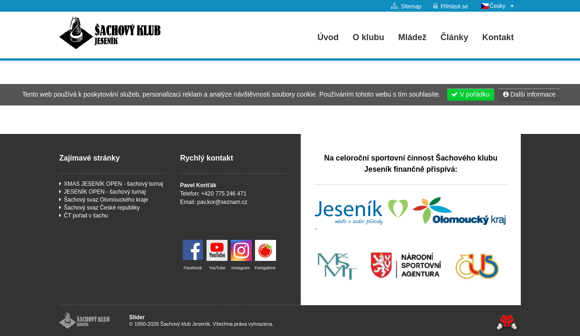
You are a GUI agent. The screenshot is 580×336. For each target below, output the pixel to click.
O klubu (368, 37)
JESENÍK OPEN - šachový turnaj (104, 192)
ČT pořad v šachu (86, 215)
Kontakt (498, 37)
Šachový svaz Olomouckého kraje (106, 199)
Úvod (109, 32)
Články (455, 37)
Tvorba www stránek (506, 322)
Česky (497, 6)
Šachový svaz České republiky (102, 207)
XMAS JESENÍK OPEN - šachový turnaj (113, 184)
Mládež (412, 37)
